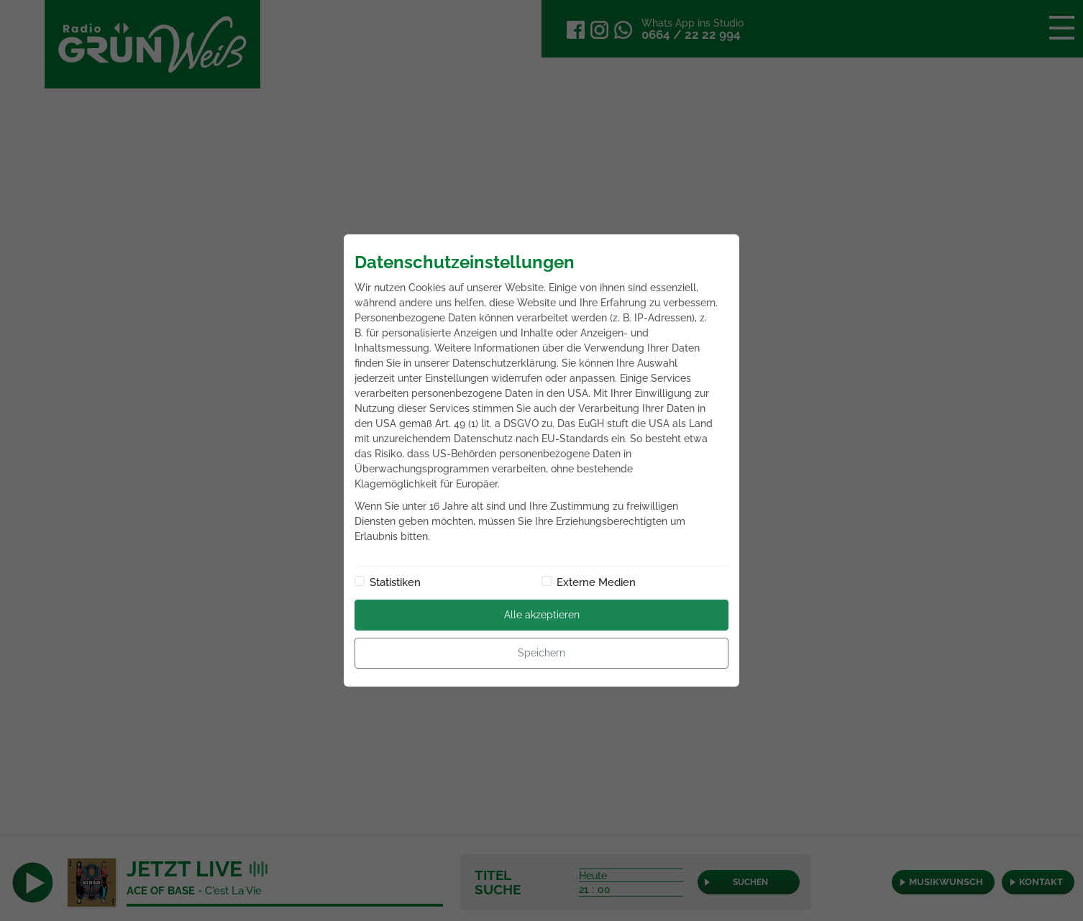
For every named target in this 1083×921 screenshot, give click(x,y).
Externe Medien (596, 582)
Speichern (541, 653)
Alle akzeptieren (542, 614)
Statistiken (395, 582)
